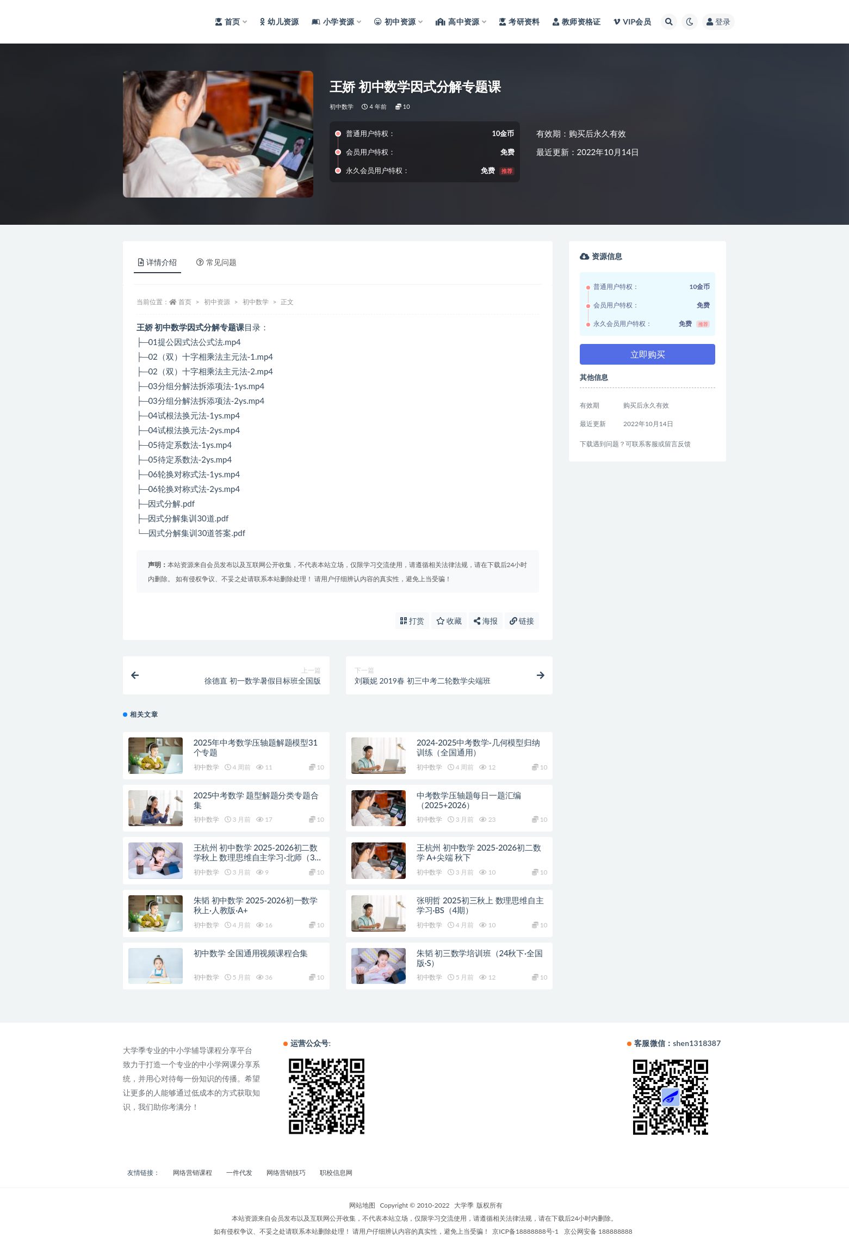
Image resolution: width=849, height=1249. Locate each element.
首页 (184, 302)
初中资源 (217, 302)
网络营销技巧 (286, 1172)
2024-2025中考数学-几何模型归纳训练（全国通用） (478, 747)
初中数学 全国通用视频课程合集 (251, 953)
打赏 (412, 620)
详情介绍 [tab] (157, 262)
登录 (718, 21)
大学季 (464, 1205)
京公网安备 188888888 (598, 1231)
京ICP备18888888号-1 (525, 1231)
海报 (486, 620)
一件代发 (239, 1172)
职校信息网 (336, 1172)
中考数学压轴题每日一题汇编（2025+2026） (469, 800)
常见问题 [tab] (216, 262)
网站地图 (362, 1205)
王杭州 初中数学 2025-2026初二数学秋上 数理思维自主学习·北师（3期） (256, 857)
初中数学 (342, 106)
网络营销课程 (192, 1172)
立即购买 (647, 354)
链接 (522, 620)
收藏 (449, 620)
